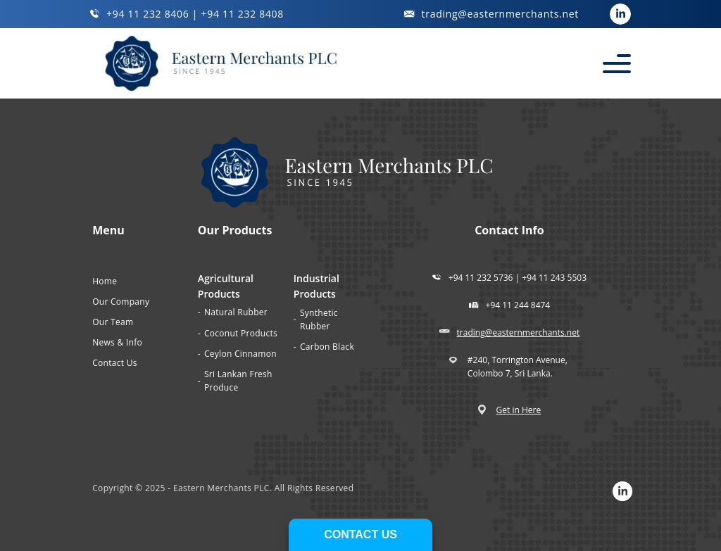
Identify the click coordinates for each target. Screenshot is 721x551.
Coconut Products (240, 333)
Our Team (112, 322)
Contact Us (114, 363)
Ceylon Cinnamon (240, 354)
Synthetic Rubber (319, 319)
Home (104, 281)
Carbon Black (327, 347)
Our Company (120, 302)
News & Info (117, 342)
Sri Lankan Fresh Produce (238, 380)
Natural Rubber (236, 312)
